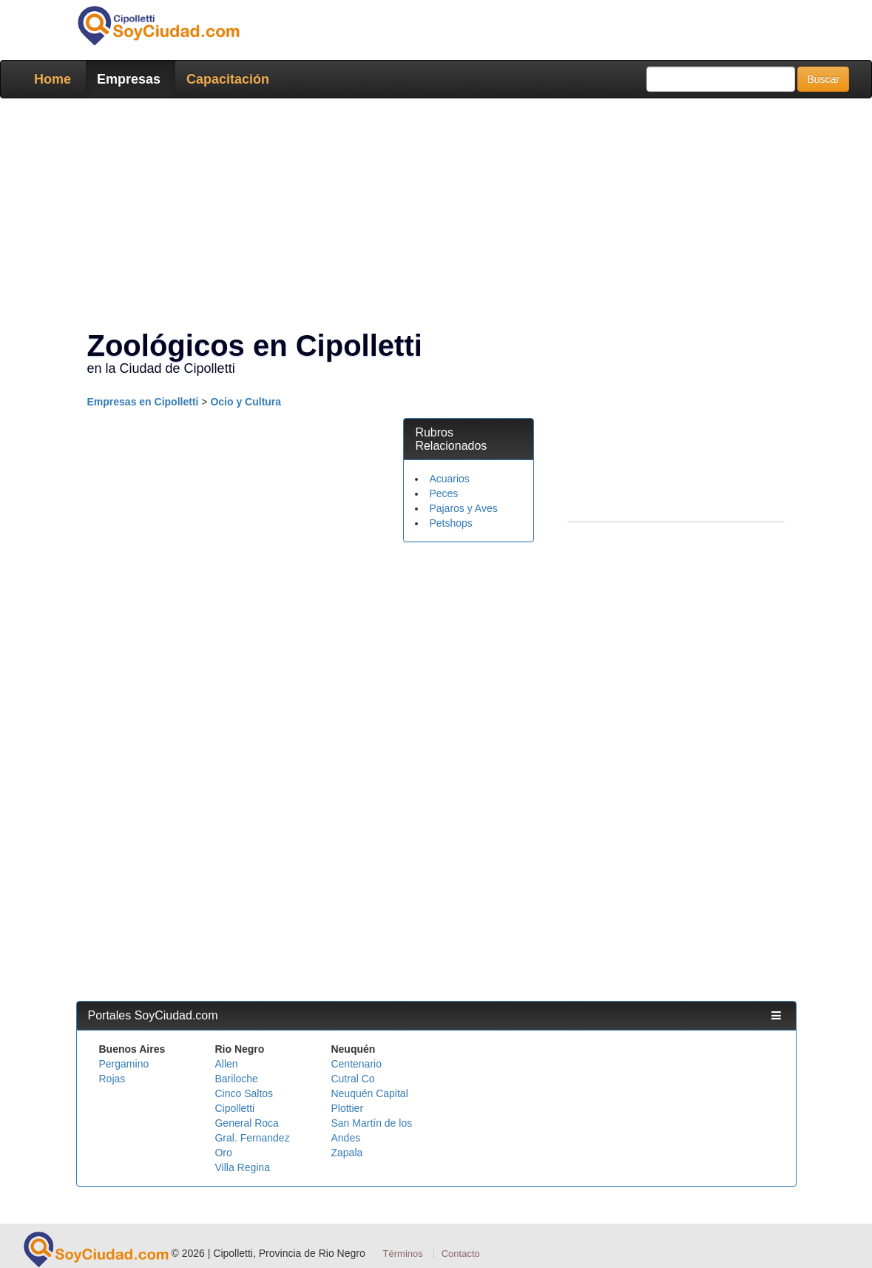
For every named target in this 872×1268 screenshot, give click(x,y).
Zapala (346, 1153)
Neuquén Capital (369, 1093)
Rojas (112, 1079)
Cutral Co (352, 1079)
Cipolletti (234, 1108)
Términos (403, 1253)
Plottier (347, 1108)
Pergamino (124, 1064)
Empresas (128, 79)
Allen (225, 1064)
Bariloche (235, 1079)
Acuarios (449, 479)
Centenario (356, 1064)
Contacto (461, 1253)
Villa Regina (241, 1167)
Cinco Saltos (243, 1093)
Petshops (450, 523)
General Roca (246, 1123)
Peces (443, 493)
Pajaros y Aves (463, 508)
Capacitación (227, 79)
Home (52, 79)
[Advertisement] (436, 216)
